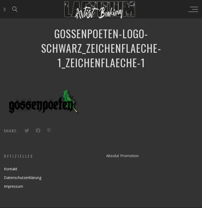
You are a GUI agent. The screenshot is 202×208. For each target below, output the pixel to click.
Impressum (13, 186)
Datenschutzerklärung (22, 177)
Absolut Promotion (122, 155)
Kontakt (10, 168)
